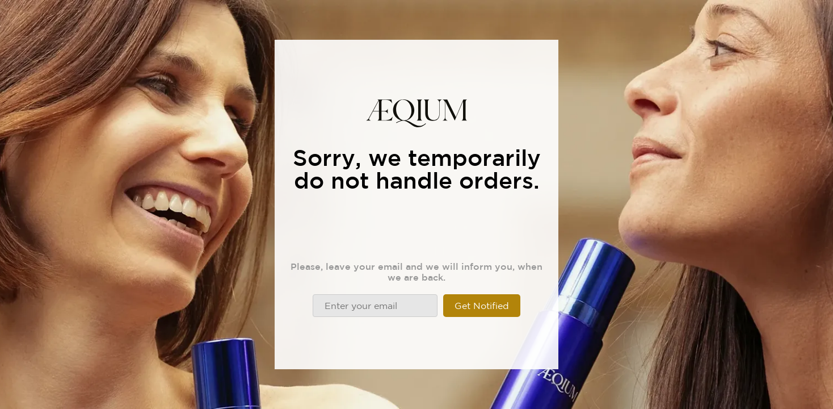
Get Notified (482, 306)
